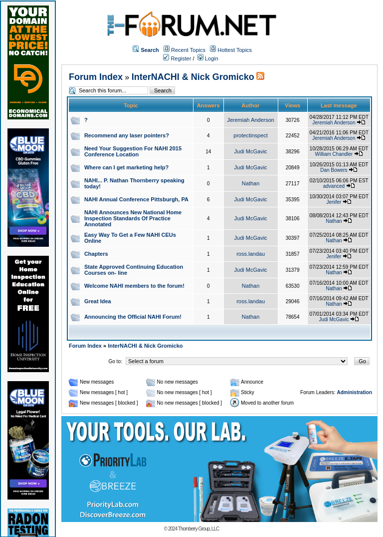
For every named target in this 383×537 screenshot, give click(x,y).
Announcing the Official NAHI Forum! (133, 317)
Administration (354, 392)
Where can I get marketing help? (126, 167)
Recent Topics (188, 50)
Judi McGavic (250, 151)
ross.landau (250, 254)
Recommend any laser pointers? (126, 135)
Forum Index (96, 77)
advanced (334, 186)
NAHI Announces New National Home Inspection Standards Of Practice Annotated (133, 218)
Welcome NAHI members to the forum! (134, 286)
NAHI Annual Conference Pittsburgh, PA (136, 199)
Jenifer (333, 202)
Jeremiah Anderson (250, 120)
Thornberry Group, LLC (198, 529)
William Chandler (334, 154)
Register (177, 58)
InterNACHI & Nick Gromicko (193, 77)
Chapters (96, 254)
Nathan (250, 183)
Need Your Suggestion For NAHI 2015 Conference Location (133, 151)
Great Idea (97, 301)
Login (207, 58)
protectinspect (250, 135)
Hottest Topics (234, 50)
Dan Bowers (333, 170)
